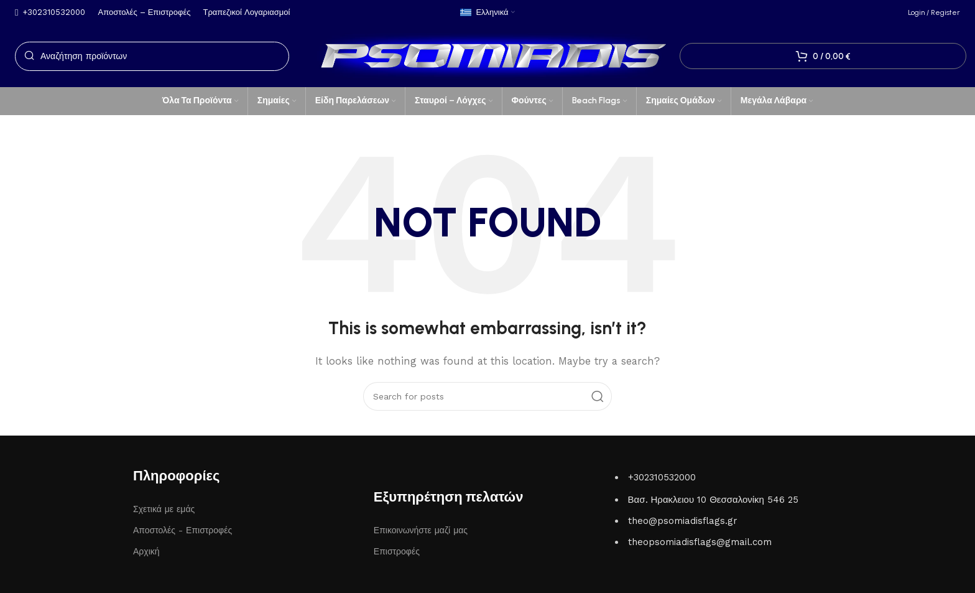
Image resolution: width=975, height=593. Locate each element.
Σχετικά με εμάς (164, 509)
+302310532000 (662, 477)
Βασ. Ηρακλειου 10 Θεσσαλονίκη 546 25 (713, 499)
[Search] (152, 56)
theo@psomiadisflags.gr (682, 520)
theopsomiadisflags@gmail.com (700, 542)
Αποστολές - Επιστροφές (182, 530)
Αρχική (146, 551)
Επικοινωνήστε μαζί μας (421, 530)
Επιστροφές (397, 551)
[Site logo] (487, 55)
